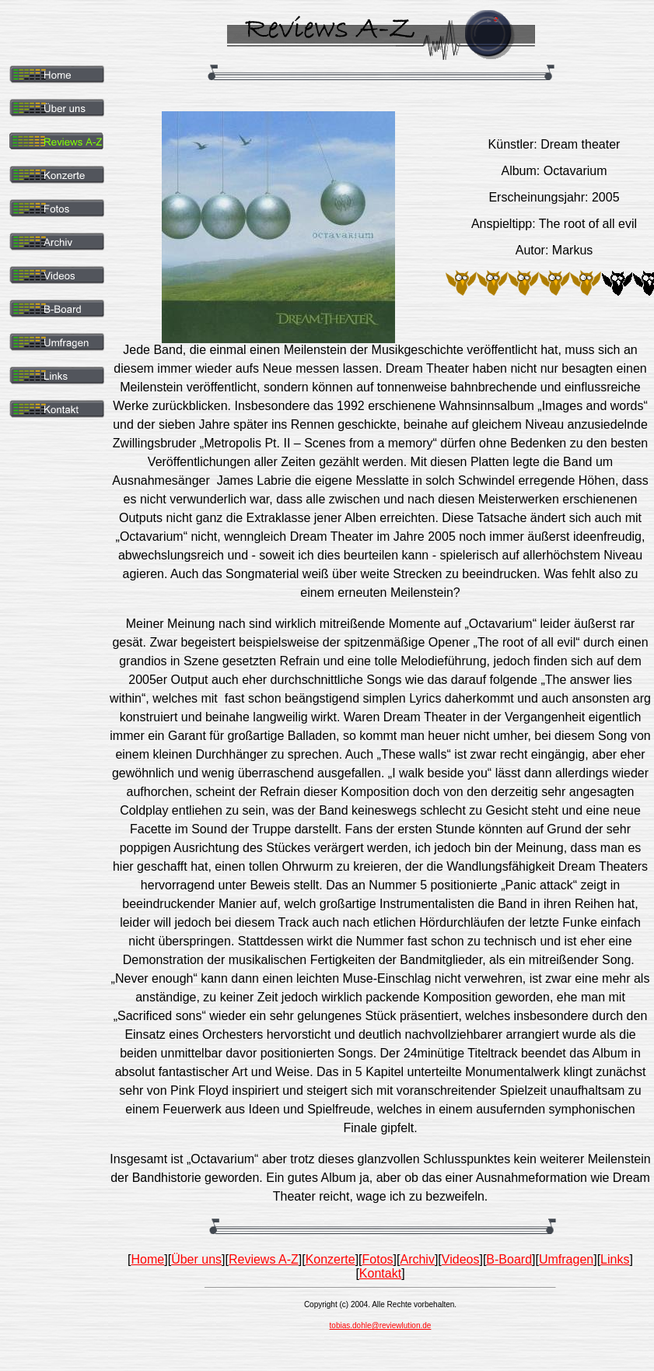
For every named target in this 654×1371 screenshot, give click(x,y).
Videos (461, 1259)
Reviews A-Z (264, 1259)
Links (614, 1259)
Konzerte (330, 1259)
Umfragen (566, 1259)
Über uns (196, 1259)
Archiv (417, 1259)
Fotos (377, 1259)
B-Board (509, 1259)
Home (148, 1259)
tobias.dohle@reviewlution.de (381, 1325)
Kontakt (380, 1273)
